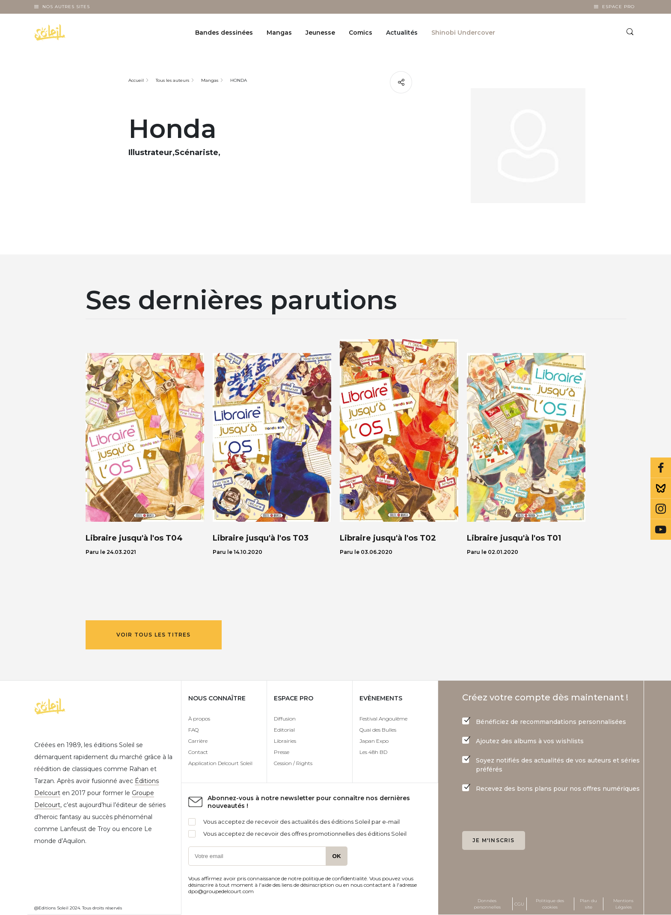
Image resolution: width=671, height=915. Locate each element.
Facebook (660, 468)
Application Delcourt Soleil (220, 763)
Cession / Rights (293, 763)
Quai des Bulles (377, 730)
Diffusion (285, 718)
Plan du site (588, 904)
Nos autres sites (66, 6)
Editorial (284, 730)
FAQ (193, 730)
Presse (281, 752)
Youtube (660, 529)
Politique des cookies (550, 904)
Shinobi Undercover (463, 32)
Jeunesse (320, 32)
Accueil (136, 80)
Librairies (285, 741)
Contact (198, 752)
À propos (199, 718)
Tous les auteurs (172, 80)
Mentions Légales (623, 904)
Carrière (198, 741)
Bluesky (660, 488)
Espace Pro (618, 6)
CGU (519, 904)
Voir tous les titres (153, 634)
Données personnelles (487, 904)
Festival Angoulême (383, 718)
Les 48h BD (373, 752)
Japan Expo (374, 741)
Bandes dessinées (224, 32)
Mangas (279, 32)
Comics (360, 32)
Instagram (660, 509)
